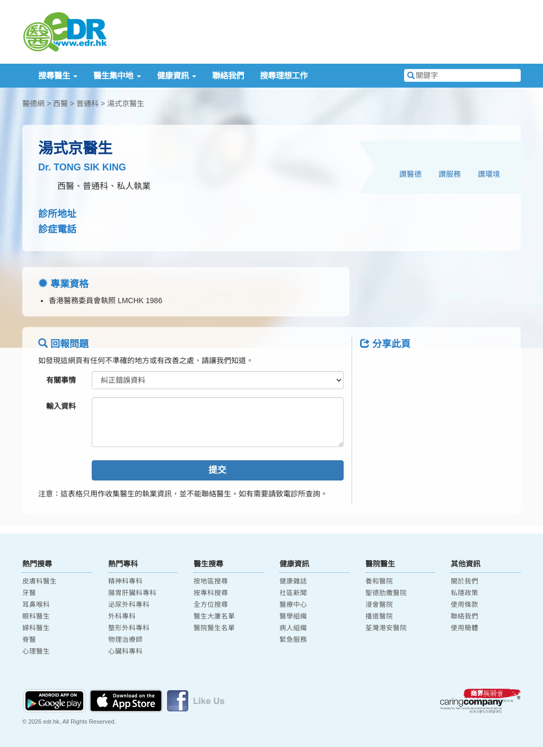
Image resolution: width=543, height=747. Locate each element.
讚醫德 (410, 174)
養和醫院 (379, 581)
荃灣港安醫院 (386, 628)
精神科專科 (125, 581)
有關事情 (61, 380)
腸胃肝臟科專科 (132, 593)
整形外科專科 (129, 628)
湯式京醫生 (125, 103)
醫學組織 (293, 616)
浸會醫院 (379, 604)
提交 (217, 470)
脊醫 (29, 639)
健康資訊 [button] (176, 75)
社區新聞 (293, 593)
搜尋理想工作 (284, 75)
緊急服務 (293, 639)
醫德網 (33, 103)
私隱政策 (464, 593)
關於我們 (464, 581)
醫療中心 (293, 604)
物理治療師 (125, 639)
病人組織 (293, 628)
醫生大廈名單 (214, 616)
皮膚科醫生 (39, 581)
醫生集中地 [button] (117, 75)
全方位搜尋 (211, 604)
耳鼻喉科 (36, 604)
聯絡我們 (228, 75)
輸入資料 (61, 406)
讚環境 (489, 174)
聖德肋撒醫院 (386, 593)
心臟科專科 (125, 651)
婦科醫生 (36, 628)
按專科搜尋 (211, 593)
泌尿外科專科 (129, 604)
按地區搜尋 (211, 581)
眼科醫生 (36, 616)
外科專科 (122, 616)
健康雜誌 (293, 581)
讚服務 (450, 174)
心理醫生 (36, 651)
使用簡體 (464, 628)
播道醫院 (379, 616)
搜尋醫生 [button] (57, 75)
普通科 (87, 103)
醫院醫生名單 (214, 628)
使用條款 (464, 604)
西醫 (60, 103)
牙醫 (29, 593)
